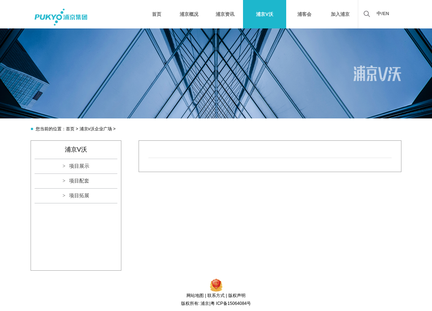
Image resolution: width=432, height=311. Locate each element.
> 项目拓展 (76, 195)
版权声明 (237, 295)
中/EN (383, 13)
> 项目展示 (76, 166)
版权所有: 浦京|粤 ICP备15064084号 (216, 303)
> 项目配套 (76, 181)
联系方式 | (217, 295)
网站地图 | (196, 295)
